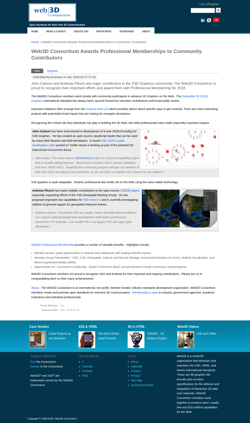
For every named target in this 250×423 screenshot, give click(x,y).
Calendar (136, 366)
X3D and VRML (207, 333)
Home (34, 31)
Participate (103, 31)
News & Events (56, 31)
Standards (127, 31)
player (129, 190)
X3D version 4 (92, 199)
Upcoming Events (142, 385)
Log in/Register (209, 4)
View (38, 70)
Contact (136, 371)
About (146, 31)
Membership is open (145, 292)
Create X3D (81, 31)
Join (33, 361)
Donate (34, 366)
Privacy (135, 375)
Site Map (136, 380)
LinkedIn (87, 366)
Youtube (87, 371)
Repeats (52, 70)
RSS (85, 375)
